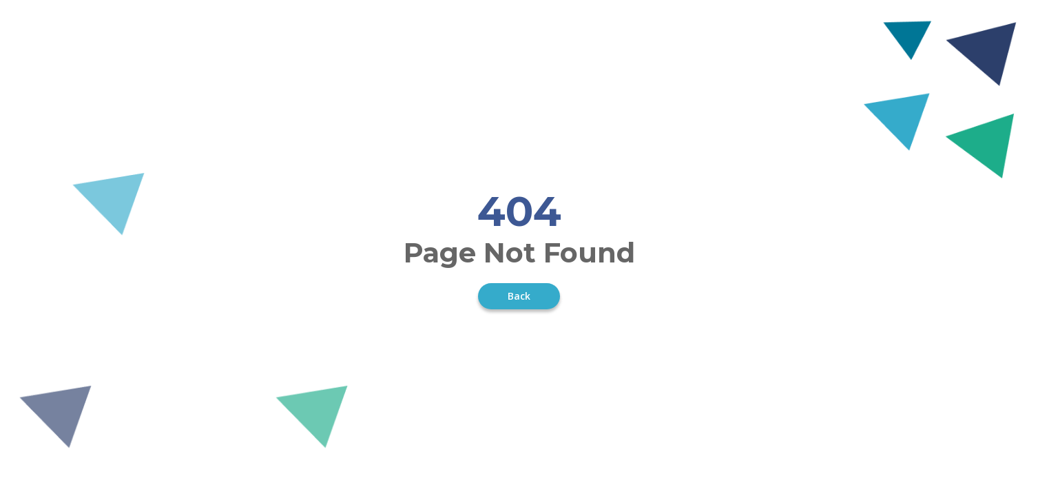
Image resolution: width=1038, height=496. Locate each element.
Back (519, 295)
